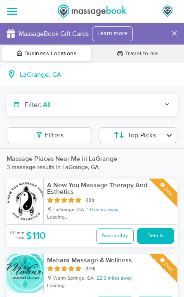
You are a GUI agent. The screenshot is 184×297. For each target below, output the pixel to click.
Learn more (112, 33)
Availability (114, 235)
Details (155, 235)
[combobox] (98, 75)
